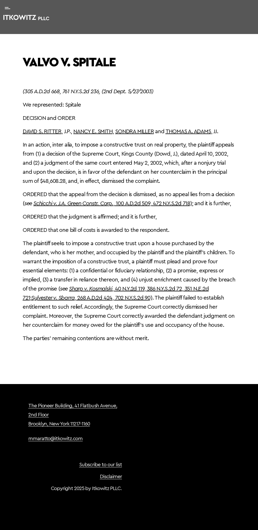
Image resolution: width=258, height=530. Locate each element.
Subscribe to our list (100, 464)
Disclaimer (111, 476)
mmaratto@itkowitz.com (55, 438)
